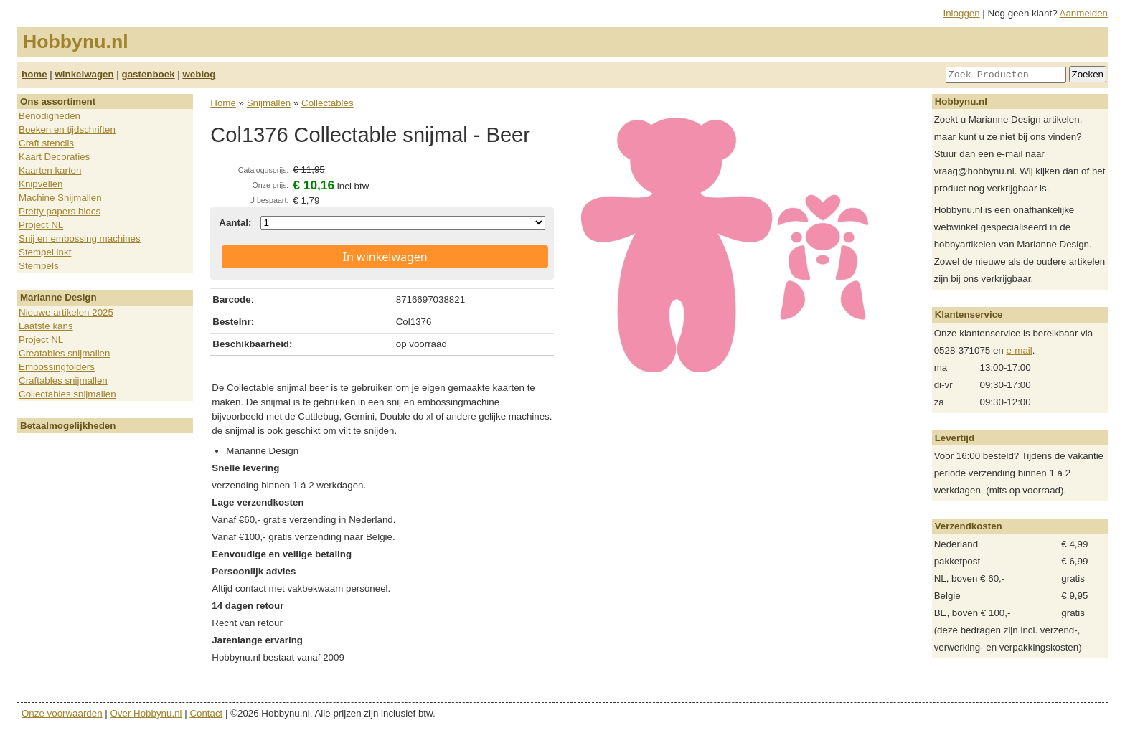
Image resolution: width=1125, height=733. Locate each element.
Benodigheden (49, 115)
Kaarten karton (50, 170)
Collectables (327, 103)
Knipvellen (41, 184)
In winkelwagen (385, 257)
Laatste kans (46, 326)
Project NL (41, 224)
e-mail (1019, 350)
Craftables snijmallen (63, 380)
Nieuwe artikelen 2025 (66, 312)
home (34, 74)
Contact (205, 713)
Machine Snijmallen (60, 197)
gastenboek (148, 74)
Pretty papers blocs (59, 211)
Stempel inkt (45, 252)
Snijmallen (269, 103)
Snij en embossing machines (80, 238)
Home (223, 103)
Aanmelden (1084, 13)
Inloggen (961, 13)
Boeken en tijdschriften (67, 129)
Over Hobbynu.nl (146, 713)
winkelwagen (84, 74)
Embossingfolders (57, 366)
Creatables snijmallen (64, 353)
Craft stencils (46, 143)
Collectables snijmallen (67, 394)
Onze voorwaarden (62, 713)
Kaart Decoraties (54, 156)
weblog (198, 74)
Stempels (39, 265)
